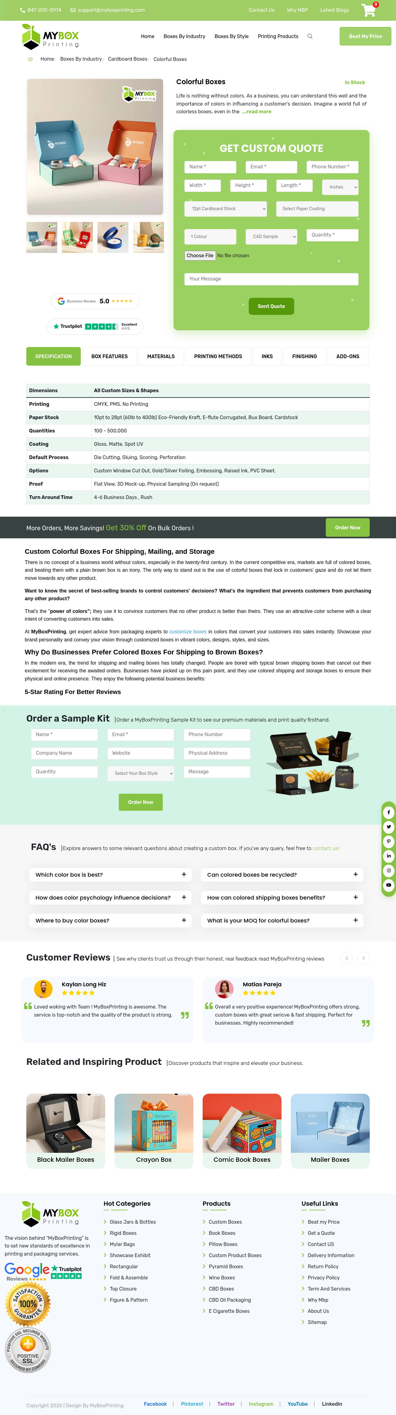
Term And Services (329, 1289)
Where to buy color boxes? (73, 920)
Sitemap (317, 1322)
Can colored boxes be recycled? (252, 875)
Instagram (261, 1403)
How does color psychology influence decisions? (103, 897)
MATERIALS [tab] (161, 356)
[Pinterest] (388, 842)
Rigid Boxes (123, 1233)
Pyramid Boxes (226, 1267)
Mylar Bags (122, 1244)
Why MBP (297, 10)
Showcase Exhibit (130, 1255)
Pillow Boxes (223, 1244)
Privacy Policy (324, 1278)
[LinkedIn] (388, 856)
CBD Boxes (221, 1289)
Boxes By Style (232, 36)
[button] (346, 958)
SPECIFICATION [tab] (53, 356)
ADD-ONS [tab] (348, 356)
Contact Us (261, 10)
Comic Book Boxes (241, 1159)
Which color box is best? (69, 875)
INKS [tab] (267, 356)
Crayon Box (154, 1159)
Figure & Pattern (129, 1300)
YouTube (298, 1403)
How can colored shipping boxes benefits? (266, 897)
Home (147, 36)
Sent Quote (271, 307)
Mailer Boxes (330, 1159)
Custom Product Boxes (235, 1255)
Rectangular (124, 1267)
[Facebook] (388, 812)
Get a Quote (321, 1233)
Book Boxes (222, 1233)
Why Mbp (318, 1300)
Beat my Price (324, 1222)
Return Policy (323, 1267)
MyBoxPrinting (107, 1405)
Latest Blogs (334, 10)
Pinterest (192, 1403)
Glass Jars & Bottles (133, 1222)
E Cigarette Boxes (229, 1311)
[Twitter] (388, 827)
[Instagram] (388, 871)
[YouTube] (388, 885)
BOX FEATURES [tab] (109, 356)
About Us (318, 1311)
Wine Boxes (222, 1278)
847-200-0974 (40, 10)
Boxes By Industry (184, 36)
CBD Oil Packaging (230, 1300)
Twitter (226, 1403)
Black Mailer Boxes (65, 1159)
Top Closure (123, 1289)
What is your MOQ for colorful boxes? (258, 920)
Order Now (347, 528)
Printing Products (278, 36)
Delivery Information (331, 1255)
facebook (155, 1403)
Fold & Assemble (129, 1278)
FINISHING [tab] (304, 356)
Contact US (321, 1244)
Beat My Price (365, 36)
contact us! (326, 848)
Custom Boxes (225, 1222)
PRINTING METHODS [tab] (218, 356)
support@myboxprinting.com (108, 10)
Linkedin (332, 1403)
